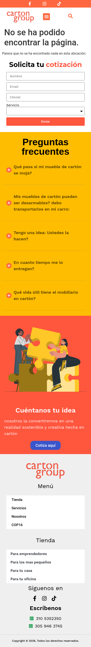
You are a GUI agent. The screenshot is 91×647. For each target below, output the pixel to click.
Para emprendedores (28, 554)
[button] (46, 16)
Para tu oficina (23, 579)
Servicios (19, 508)
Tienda (17, 500)
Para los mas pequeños (30, 562)
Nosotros (19, 516)
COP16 (17, 525)
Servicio (12, 105)
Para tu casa (21, 570)
